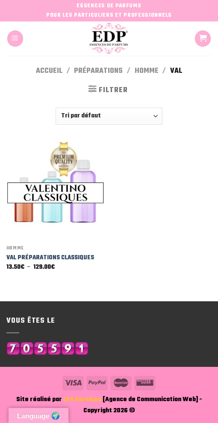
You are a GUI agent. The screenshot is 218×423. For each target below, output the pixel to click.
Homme (147, 71)
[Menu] (15, 38)
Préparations (98, 71)
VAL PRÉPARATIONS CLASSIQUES (50, 257)
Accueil (49, 71)
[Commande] (109, 116)
